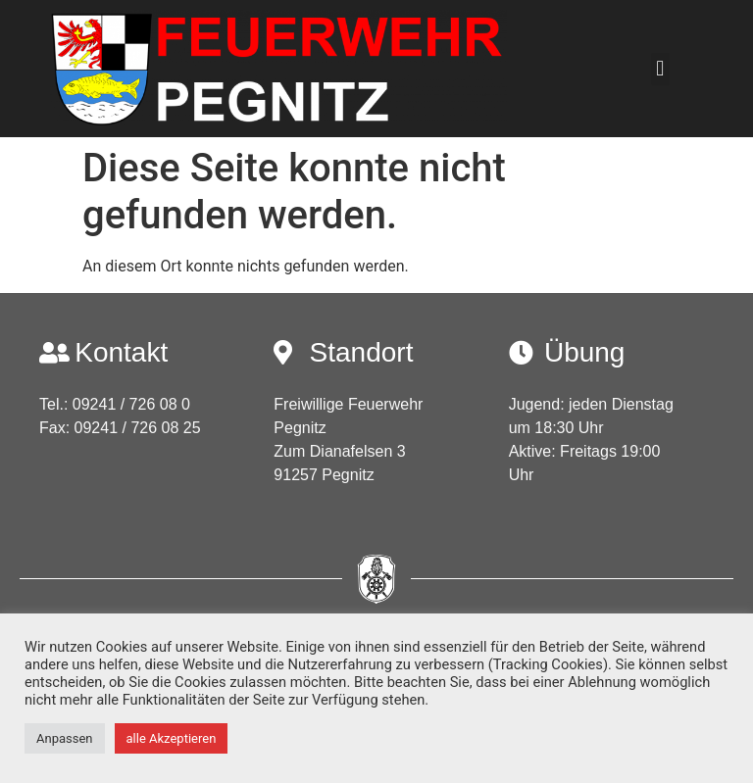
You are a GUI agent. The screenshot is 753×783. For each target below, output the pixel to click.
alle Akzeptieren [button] (171, 738)
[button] (660, 69)
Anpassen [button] (64, 738)
